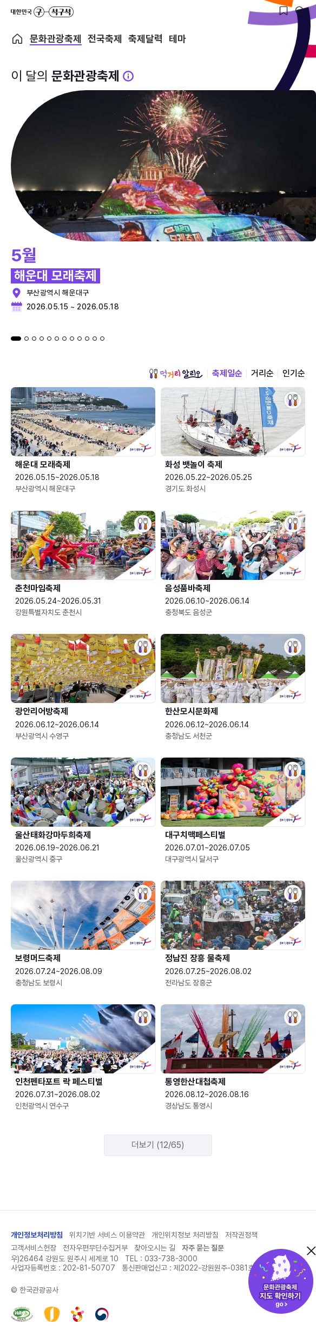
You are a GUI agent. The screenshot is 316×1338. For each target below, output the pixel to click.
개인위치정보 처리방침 (185, 1235)
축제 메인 (17, 38)
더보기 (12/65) (158, 1145)
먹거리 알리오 (175, 373)
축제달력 (145, 38)
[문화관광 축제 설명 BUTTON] (128, 76)
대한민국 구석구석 (42, 11)
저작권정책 (241, 1235)
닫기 (311, 1250)
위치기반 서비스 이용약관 (107, 1235)
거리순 (262, 373)
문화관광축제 (56, 38)
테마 (177, 38)
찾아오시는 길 (154, 1248)
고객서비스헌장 (33, 1248)
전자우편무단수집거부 (95, 1248)
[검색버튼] (299, 10)
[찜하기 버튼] (283, 10)
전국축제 (105, 38)
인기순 (293, 373)
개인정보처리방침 (37, 1235)
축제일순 (227, 373)
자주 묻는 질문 (203, 1248)
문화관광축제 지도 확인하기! (281, 1281)
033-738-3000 (171, 1258)
